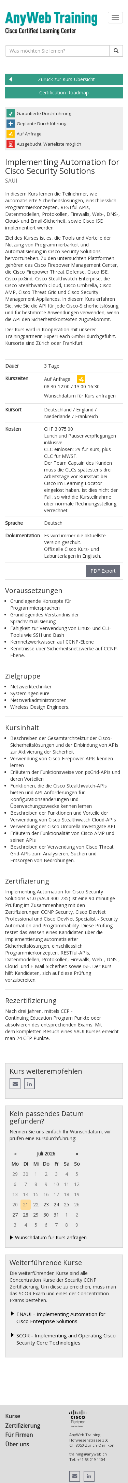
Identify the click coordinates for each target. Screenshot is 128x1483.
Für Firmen (19, 1435)
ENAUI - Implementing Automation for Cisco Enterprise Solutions (60, 1317)
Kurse (12, 1416)
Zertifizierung (22, 1425)
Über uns (17, 1444)
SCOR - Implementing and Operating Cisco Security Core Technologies (66, 1339)
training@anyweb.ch (88, 1454)
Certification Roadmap (64, 92)
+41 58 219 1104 (91, 1459)
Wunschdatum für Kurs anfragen (51, 1237)
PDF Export (103, 571)
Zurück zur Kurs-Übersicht (66, 79)
